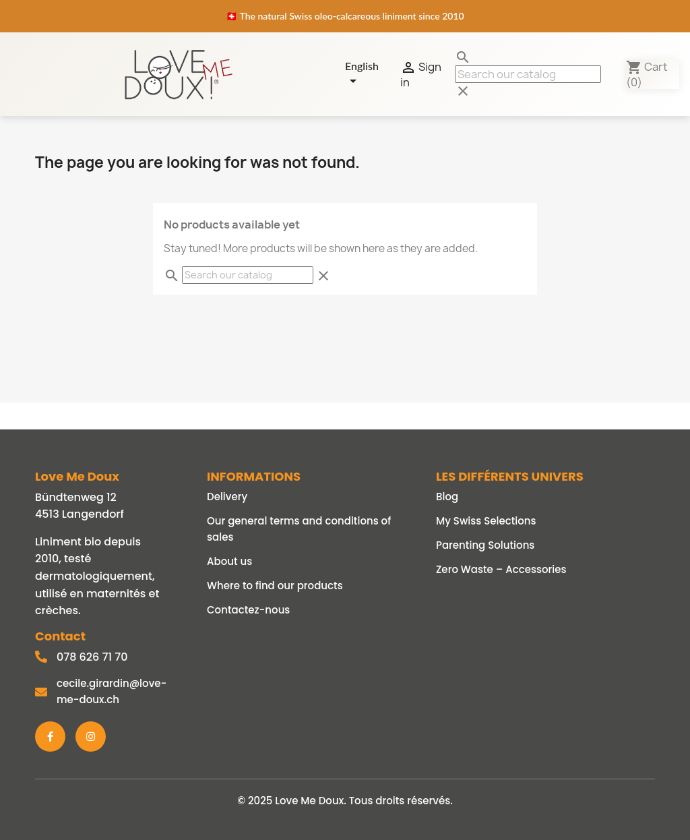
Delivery (227, 496)
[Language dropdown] (368, 74)
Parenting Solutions (485, 545)
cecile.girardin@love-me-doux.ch (111, 691)
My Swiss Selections (486, 521)
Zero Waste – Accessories (501, 569)
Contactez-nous (248, 610)
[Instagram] (90, 736)
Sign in (420, 74)
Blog (447, 496)
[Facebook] (50, 736)
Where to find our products (275, 585)
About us (229, 561)
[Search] (528, 74)
